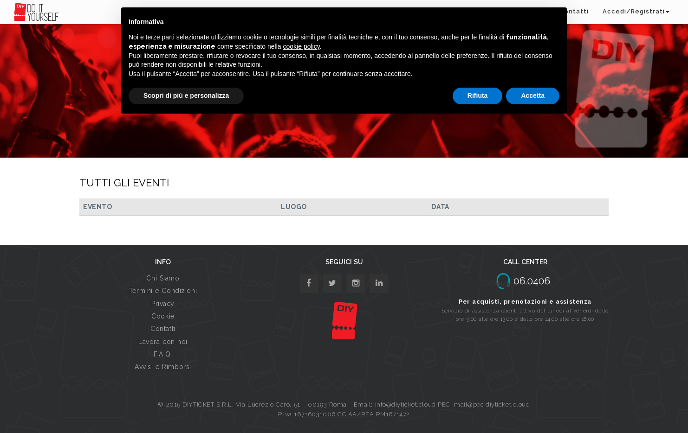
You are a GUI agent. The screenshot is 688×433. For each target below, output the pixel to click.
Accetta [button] (533, 95)
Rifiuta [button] (477, 95)
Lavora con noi (163, 341)
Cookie (162, 316)
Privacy (163, 303)
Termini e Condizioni (163, 290)
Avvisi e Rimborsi (163, 366)
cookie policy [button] (301, 46)
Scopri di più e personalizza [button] (186, 95)
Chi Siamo (162, 278)
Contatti (162, 328)
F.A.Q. (163, 354)
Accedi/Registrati (636, 11)
